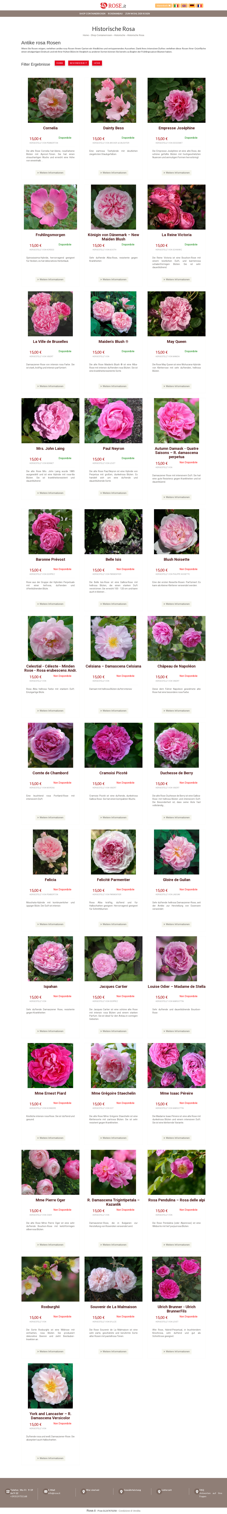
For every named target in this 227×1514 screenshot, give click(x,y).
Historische (119, 35)
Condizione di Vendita (129, 1511)
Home (86, 35)
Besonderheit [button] (78, 63)
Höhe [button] (97, 63)
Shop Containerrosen (92, 13)
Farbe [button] (59, 63)
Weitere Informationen (50, 172)
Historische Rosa (135, 35)
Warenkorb (163, 5)
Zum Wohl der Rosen (137, 13)
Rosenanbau (115, 13)
